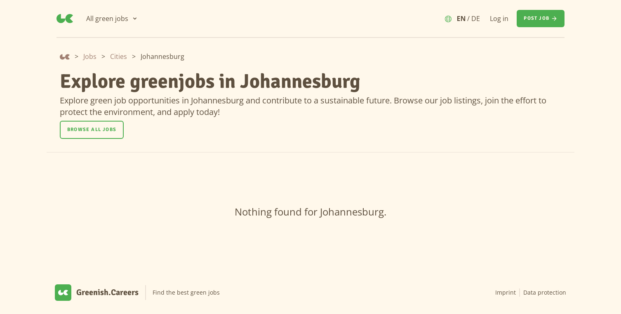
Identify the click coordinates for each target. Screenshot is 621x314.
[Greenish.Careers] (64, 18)
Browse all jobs (91, 130)
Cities (118, 56)
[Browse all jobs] (92, 130)
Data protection (544, 292)
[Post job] (541, 18)
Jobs (89, 56)
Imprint (505, 292)
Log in (499, 18)
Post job (540, 18)
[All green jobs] (112, 18)
